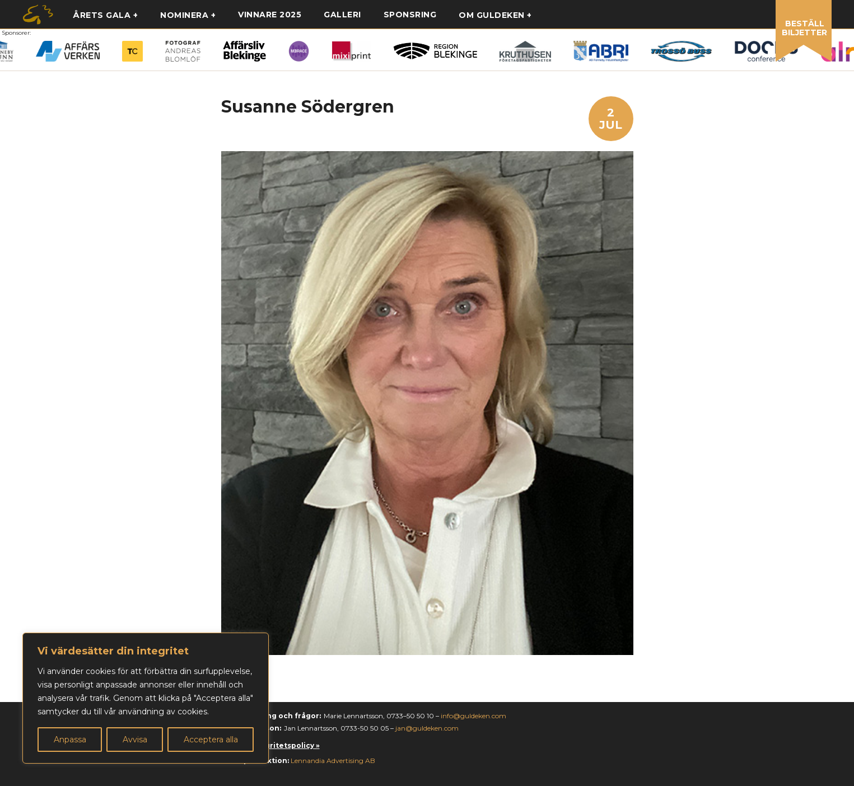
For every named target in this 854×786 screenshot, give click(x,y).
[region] (145, 698)
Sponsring (410, 14)
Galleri (342, 14)
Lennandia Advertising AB (333, 760)
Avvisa (135, 739)
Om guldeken (492, 15)
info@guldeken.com (473, 716)
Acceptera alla (211, 739)
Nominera (184, 15)
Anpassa (70, 739)
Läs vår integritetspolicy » (270, 745)
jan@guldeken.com (427, 728)
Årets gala (101, 15)
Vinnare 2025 (269, 14)
